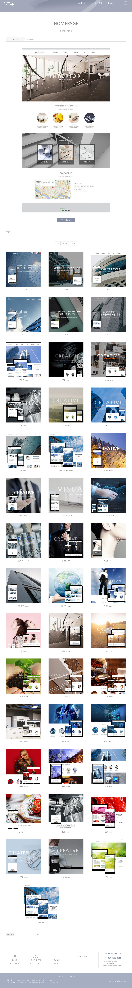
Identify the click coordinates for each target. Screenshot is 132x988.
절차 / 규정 (98, 6)
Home (125, 4)
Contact (125, 7)
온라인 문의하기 (83, 956)
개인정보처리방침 (22, 983)
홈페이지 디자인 (82, 6)
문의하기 (111, 6)
